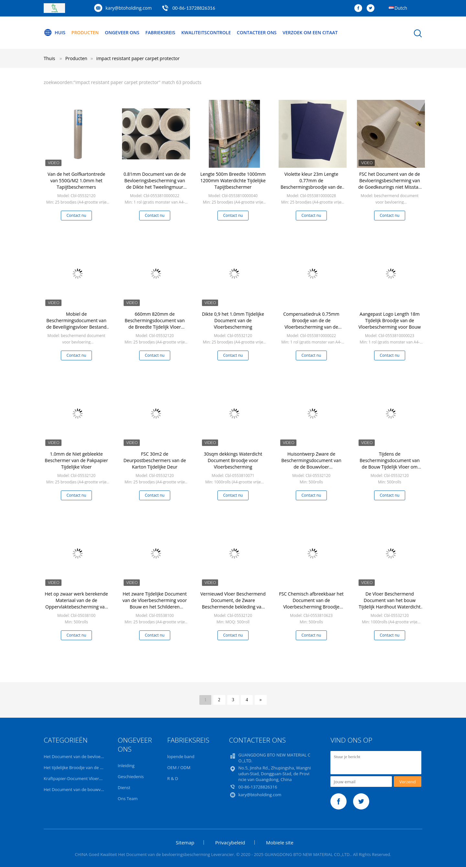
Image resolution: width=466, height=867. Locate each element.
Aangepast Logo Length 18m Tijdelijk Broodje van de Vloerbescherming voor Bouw (390, 320)
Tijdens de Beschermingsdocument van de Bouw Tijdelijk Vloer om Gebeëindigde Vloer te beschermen (389, 467)
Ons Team (128, 798)
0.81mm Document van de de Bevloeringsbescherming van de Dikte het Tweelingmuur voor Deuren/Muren (155, 183)
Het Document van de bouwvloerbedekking (86, 789)
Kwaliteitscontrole (206, 32)
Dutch (400, 8)
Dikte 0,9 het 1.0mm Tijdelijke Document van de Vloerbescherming (233, 320)
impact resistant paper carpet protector (138, 58)
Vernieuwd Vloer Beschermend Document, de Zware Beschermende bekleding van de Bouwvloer (233, 603)
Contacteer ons (257, 32)
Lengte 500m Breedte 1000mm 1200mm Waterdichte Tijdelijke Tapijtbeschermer (233, 180)
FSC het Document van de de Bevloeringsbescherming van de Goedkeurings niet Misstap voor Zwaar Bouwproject (389, 183)
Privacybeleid (230, 842)
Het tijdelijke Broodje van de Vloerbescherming (90, 767)
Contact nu (76, 215)
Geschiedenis (131, 776)
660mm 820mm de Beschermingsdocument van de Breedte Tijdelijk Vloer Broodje (154, 323)
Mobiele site (280, 842)
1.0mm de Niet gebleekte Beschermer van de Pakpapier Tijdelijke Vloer (76, 460)
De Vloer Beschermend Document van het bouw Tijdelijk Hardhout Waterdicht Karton (389, 603)
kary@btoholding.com (128, 8)
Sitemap (185, 842)
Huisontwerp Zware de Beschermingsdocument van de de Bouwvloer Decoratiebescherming (311, 463)
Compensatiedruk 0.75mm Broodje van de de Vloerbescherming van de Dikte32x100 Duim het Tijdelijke (311, 327)
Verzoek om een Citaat (310, 32)
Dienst (124, 787)
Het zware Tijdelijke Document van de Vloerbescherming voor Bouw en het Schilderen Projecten (155, 603)
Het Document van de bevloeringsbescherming (90, 756)
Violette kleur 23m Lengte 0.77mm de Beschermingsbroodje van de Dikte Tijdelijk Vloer (311, 183)
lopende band (180, 756)
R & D (172, 778)
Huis (54, 32)
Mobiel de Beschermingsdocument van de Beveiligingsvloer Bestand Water (76, 323)
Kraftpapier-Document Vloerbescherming (84, 778)
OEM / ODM (179, 767)
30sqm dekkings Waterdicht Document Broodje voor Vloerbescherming (233, 460)
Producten (85, 32)
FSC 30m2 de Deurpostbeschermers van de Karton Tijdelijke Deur (154, 460)
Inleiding (126, 765)
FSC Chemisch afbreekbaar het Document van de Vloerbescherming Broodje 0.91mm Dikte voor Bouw (311, 603)
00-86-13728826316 (193, 8)
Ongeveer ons (122, 32)
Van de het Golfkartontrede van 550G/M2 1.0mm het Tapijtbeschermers (76, 180)
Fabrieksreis (160, 32)
